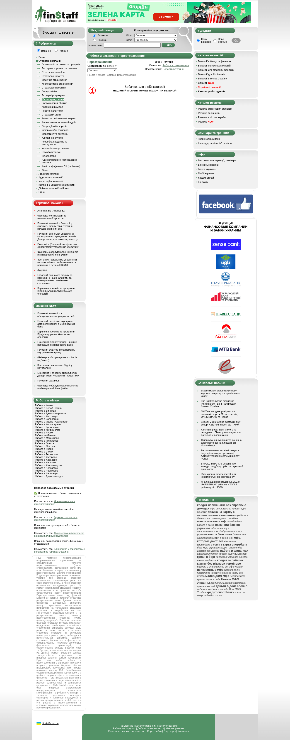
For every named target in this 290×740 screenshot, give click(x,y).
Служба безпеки (51, 152)
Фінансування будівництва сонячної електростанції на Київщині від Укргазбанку (221, 443)
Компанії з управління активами (57, 184)
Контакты (183, 731)
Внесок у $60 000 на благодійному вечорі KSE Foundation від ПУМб (220, 423)
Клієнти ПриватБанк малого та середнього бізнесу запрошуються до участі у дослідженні (221, 432)
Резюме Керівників (209, 113)
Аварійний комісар (52, 107)
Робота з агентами (52, 110)
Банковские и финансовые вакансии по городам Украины (59, 550)
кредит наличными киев (233, 553)
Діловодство (49, 156)
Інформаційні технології (55, 130)
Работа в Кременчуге (47, 427)
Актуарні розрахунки (53, 95)
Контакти (203, 182)
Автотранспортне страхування (59, 68)
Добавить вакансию (149, 728)
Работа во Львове (45, 435)
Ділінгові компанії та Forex (54, 188)
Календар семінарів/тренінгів (215, 143)
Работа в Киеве (44, 405)
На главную (126, 725)
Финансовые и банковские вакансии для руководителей (59, 534)
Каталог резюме (167, 725)
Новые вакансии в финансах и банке (54, 502)
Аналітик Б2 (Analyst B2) (51, 210)
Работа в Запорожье (46, 419)
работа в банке (206, 525)
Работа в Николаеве (46, 440)
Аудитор (42, 270)
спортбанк (216, 544)
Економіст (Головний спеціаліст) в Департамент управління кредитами (58, 245)
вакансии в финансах (220, 537)
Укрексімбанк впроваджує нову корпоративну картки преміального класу (221, 393)
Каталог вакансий (145, 725)
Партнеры (170, 731)
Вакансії (206, 82)
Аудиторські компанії (51, 177)
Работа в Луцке (44, 432)
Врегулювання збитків (54, 103)
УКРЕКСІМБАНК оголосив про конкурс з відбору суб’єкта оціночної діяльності (222, 466)
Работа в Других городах (49, 476)
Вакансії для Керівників (211, 74)
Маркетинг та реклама (55, 134)
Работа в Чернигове (46, 470)
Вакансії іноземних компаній (214, 65)
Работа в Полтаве (45, 446)
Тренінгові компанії (209, 139)
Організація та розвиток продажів (61, 64)
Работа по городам (124, 728)
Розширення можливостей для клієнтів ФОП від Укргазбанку (218, 475)
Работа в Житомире (46, 416)
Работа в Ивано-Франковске (51, 421)
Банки (42, 57)
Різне (45, 170)
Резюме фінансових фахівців (215, 108)
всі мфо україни (234, 566)
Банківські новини (208, 164)
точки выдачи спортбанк (224, 518)
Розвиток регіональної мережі (59, 118)
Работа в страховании (176, 65)
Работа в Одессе (44, 443)
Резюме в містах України (212, 117)
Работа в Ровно (44, 448)
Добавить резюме (173, 728)
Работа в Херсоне (45, 462)
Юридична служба (52, 137)
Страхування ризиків (54, 87)
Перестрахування (173, 69)
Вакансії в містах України (212, 78)
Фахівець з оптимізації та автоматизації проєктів (51, 217)
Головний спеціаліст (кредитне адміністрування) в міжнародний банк (56, 324)
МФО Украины (206, 173)
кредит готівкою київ (208, 579)
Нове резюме (222, 40)
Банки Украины (206, 169)
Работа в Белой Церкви (48, 408)
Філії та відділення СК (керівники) (61, 166)
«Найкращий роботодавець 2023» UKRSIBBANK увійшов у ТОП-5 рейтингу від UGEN (220, 484)
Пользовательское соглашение (126, 731)
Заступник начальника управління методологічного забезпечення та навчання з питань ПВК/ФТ (57, 262)
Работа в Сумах (44, 451)
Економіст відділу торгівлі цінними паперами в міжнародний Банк (57, 343)
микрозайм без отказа (209, 595)
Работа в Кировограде (48, 424)
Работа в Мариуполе (47, 438)
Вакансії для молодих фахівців (216, 70)
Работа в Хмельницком (48, 465)
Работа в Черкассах (46, 468)
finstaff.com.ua (50, 723)
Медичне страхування (54, 80)
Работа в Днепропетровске (50, 413)
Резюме (102, 40)
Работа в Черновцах (46, 473)
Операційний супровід (54, 126)
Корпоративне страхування (57, 83)
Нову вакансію (206, 40)
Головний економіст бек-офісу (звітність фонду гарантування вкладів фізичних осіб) (54, 226)
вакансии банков (206, 560)
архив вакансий (206, 586)
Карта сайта (154, 731)
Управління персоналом (56, 148)
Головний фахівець (48, 380)
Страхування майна (53, 72)
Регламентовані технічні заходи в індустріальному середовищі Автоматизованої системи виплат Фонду (220, 454)
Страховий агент (51, 114)
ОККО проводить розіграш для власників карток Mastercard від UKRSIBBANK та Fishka (219, 414)
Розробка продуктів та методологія (54, 143)
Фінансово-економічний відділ (59, 122)
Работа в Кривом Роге (47, 429)
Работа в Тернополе (46, 454)
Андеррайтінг (49, 91)
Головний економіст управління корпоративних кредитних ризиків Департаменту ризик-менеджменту (57, 236)
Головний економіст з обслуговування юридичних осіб (56, 314)
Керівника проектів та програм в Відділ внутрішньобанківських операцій (56, 291)
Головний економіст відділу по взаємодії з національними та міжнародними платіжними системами (54, 279)
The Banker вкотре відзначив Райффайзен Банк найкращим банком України (218, 404)
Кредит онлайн (206, 177)
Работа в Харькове (46, 459)
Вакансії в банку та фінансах (214, 61)
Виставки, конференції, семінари (217, 160)
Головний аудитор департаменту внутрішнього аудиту (56, 351)
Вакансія (103, 35)
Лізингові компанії (49, 173)
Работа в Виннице (45, 410)
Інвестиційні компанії (51, 181)
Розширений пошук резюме (151, 30)
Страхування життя (53, 76)
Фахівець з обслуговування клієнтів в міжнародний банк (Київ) (57, 253)
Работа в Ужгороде (46, 457)
